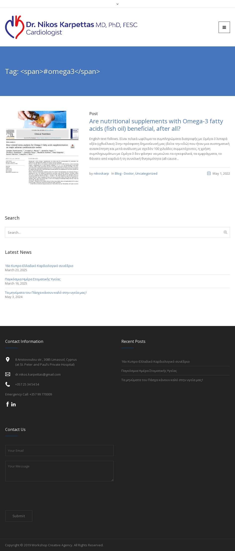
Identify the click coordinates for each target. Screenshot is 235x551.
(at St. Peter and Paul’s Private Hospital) (44, 364)
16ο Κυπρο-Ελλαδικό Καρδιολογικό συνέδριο (39, 265)
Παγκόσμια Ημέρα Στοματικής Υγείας (32, 279)
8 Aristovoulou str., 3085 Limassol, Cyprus (46, 359)
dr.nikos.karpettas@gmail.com (38, 374)
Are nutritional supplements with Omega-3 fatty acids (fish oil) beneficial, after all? (156, 124)
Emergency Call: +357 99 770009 (28, 394)
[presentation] (43, 497)
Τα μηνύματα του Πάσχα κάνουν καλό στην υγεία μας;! (46, 292)
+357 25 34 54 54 (27, 384)
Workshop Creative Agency (52, 545)
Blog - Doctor (124, 173)
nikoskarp (101, 173)
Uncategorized (146, 173)
